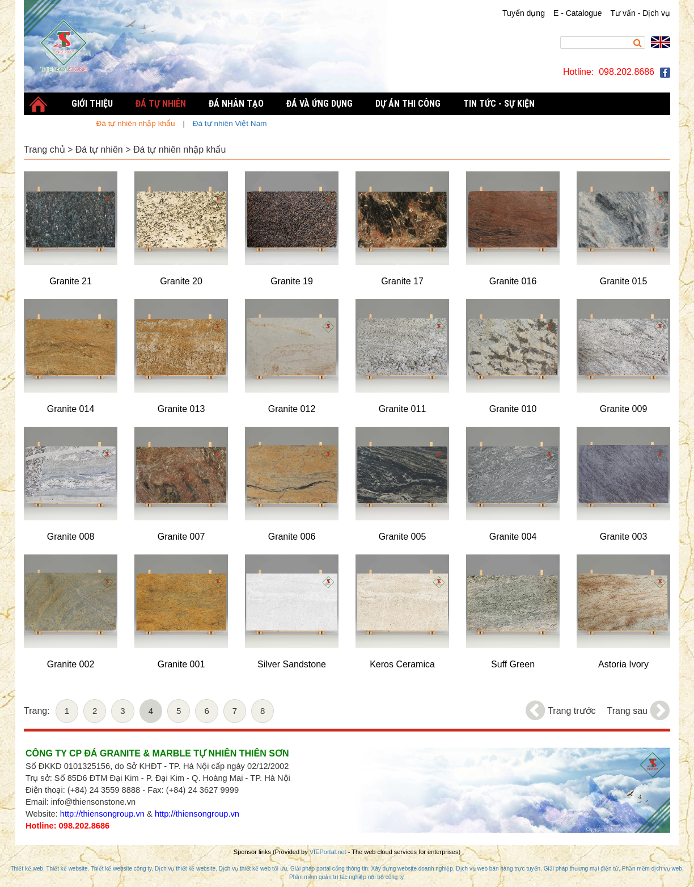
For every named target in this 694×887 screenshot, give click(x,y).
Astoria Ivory (623, 664)
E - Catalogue (577, 13)
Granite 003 (624, 536)
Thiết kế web (26, 868)
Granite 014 (71, 409)
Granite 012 (292, 409)
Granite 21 (70, 281)
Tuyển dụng (523, 13)
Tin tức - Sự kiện (499, 103)
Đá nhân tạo (236, 103)
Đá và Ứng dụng (319, 103)
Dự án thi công (408, 103)
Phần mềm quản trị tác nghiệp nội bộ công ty (346, 877)
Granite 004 (513, 536)
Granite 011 (402, 409)
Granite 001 (181, 664)
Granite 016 (513, 281)
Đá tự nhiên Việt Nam (230, 123)
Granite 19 (291, 281)
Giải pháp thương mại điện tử (581, 868)
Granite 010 (513, 409)
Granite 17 (402, 281)
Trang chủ (44, 149)
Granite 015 (624, 281)
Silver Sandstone (291, 664)
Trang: (37, 711)
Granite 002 (71, 664)
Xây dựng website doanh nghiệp (412, 868)
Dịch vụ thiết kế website (185, 868)
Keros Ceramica (402, 664)
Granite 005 (402, 536)
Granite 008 (71, 536)
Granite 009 (624, 409)
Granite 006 (292, 536)
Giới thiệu (92, 103)
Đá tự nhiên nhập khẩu (179, 149)
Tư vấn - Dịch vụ (640, 13)
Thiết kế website (66, 868)
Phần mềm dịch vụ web (652, 868)
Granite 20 (181, 281)
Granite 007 (181, 536)
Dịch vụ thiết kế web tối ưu (253, 868)
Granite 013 (181, 409)
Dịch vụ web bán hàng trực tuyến (498, 868)
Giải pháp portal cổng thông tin (329, 868)
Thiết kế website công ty (121, 868)
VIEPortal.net (328, 851)
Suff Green (513, 664)
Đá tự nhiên (99, 149)
